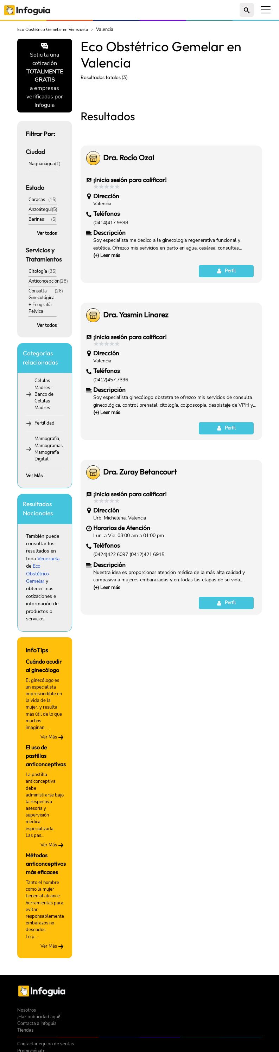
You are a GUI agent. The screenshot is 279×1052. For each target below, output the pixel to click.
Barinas (36, 219)
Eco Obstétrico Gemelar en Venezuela (52, 29)
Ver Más (34, 476)
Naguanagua (41, 164)
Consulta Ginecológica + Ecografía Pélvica (41, 301)
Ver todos (47, 233)
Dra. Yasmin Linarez (136, 413)
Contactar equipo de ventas (45, 1044)
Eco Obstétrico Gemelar (37, 574)
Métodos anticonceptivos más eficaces (46, 864)
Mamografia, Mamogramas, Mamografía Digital (49, 448)
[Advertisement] (171, 139)
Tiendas (25, 1030)
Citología (37, 271)
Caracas (36, 199)
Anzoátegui (40, 209)
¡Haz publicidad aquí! (38, 1017)
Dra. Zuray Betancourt (140, 570)
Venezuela (48, 558)
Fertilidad (44, 423)
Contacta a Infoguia (37, 1023)
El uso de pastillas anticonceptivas (46, 756)
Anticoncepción (43, 281)
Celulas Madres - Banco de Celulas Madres (43, 394)
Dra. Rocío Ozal (128, 256)
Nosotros (26, 1010)
